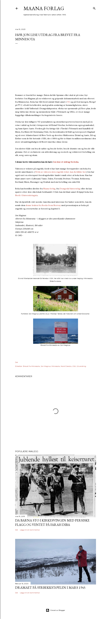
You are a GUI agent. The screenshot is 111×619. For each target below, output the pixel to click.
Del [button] (16, 362)
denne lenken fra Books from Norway (43, 205)
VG (68, 102)
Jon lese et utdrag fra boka (65, 162)
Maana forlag (44, 8)
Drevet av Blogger (55, 610)
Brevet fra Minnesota (31, 366)
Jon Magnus (46, 366)
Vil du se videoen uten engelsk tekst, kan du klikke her (60, 172)
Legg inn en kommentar (30, 530)
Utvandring (81, 366)
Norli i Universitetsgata (26, 195)
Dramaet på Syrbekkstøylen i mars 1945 (50, 587)
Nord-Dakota (66, 366)
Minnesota (56, 366)
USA (74, 366)
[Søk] (94, 8)
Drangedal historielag (70, 188)
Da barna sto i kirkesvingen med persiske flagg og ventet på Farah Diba (52, 522)
